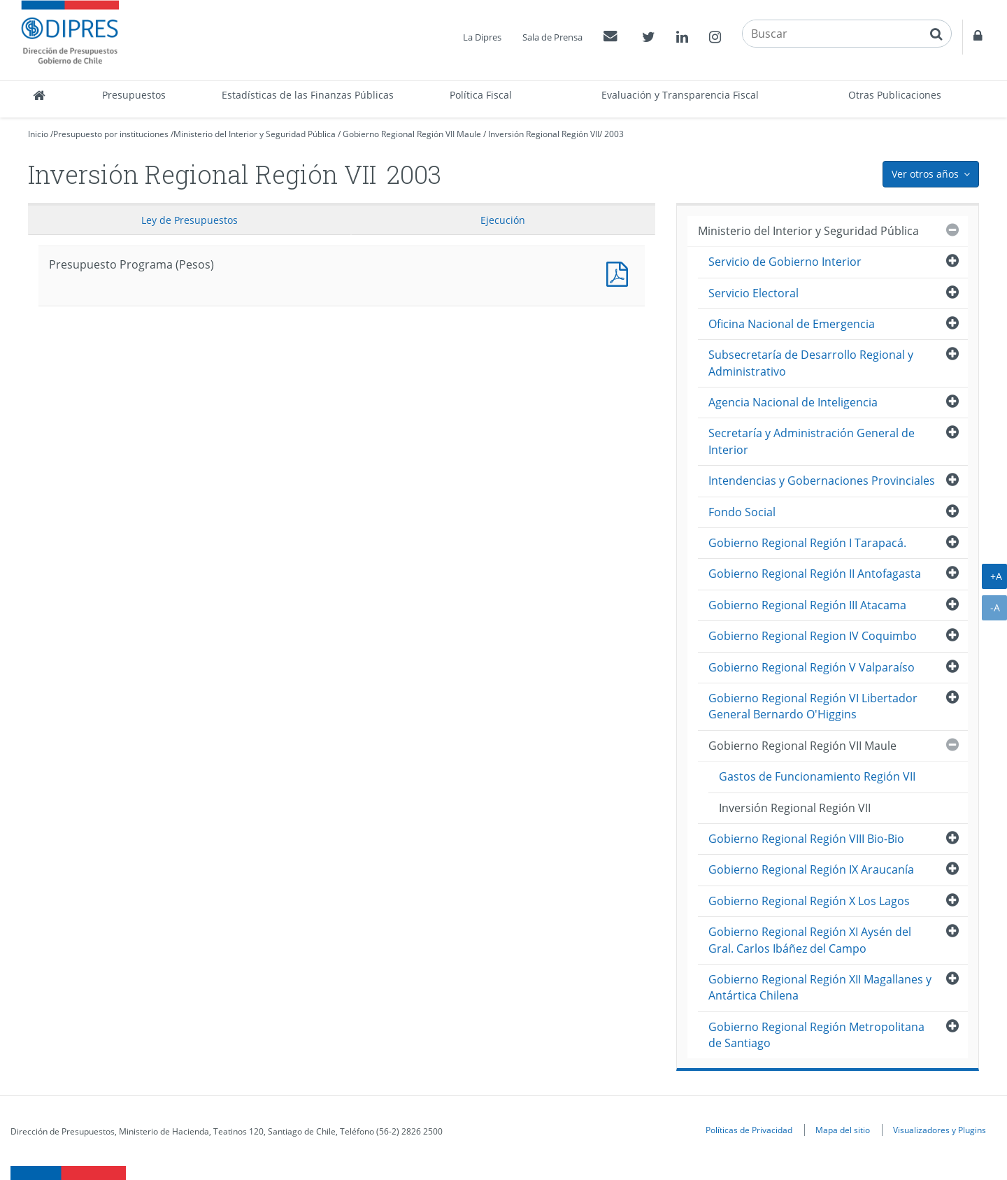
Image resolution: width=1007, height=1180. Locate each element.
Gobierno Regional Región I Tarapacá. (807, 542)
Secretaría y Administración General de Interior (811, 441)
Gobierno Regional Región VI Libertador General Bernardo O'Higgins (812, 706)
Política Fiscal (481, 94)
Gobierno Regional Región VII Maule (412, 134)
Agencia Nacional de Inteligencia (793, 402)
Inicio (38, 134)
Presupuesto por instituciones (111, 134)
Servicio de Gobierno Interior (785, 261)
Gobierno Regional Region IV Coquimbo (812, 636)
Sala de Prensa (552, 37)
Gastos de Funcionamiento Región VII (817, 776)
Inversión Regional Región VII (543, 134)
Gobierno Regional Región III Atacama (807, 605)
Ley (189, 220)
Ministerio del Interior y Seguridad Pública (254, 134)
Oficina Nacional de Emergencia (791, 324)
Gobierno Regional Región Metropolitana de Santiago (816, 1035)
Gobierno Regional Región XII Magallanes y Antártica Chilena (819, 987)
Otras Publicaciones (894, 94)
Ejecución (502, 220)
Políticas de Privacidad (749, 1129)
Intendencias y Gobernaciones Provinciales (821, 480)
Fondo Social (742, 512)
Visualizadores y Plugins (939, 1129)
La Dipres (482, 37)
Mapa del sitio (842, 1129)
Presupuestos (134, 94)
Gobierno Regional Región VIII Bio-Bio (806, 838)
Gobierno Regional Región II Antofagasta (814, 573)
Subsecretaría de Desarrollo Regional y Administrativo (810, 362)
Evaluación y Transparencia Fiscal (680, 94)
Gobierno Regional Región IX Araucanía (811, 869)
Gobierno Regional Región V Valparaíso (811, 667)
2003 (614, 134)
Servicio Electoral (753, 293)
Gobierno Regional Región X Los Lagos (809, 901)
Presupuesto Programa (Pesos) (620, 272)
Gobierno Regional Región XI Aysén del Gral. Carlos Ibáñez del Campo (809, 939)
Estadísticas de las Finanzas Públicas (308, 94)
